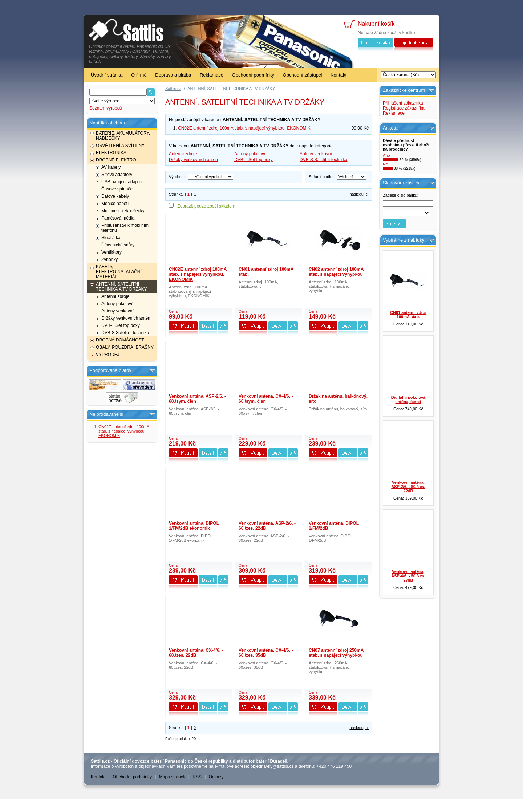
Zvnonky (109, 259)
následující (359, 194)
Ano (386, 155)
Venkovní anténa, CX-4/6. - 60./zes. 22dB (196, 653)
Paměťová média (117, 218)
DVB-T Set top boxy (120, 325)
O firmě (139, 75)
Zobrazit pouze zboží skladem (206, 206)
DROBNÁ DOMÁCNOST (120, 340)
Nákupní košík (376, 24)
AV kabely (111, 167)
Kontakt (338, 75)
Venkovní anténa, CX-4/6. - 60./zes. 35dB (266, 653)
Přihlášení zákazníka (403, 103)
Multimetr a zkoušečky (123, 210)
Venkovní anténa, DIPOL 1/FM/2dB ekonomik (194, 526)
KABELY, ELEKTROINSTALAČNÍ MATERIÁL (119, 271)
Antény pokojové (117, 303)
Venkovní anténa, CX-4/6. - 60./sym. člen (266, 399)
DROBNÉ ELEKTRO (116, 160)
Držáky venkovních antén (125, 318)
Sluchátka (111, 237)
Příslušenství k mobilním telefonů (125, 228)
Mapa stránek (172, 776)
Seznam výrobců (105, 108)
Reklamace (211, 75)
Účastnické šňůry (117, 244)
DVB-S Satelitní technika (125, 332)
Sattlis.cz (173, 88)
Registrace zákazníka (404, 108)
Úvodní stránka (106, 75)
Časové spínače (117, 189)
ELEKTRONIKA (111, 152)
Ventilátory (111, 252)
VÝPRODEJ (107, 354)
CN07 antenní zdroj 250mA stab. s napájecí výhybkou (336, 653)
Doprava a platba (173, 75)
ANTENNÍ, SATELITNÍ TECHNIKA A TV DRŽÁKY (121, 287)
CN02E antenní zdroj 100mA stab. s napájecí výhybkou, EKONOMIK (123, 431)
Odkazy (216, 776)
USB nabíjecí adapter (122, 181)
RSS (197, 776)
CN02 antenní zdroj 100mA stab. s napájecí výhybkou (336, 272)
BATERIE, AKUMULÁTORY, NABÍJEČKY (123, 136)
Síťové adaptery (116, 174)
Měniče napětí (115, 203)
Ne (385, 164)
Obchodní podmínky (253, 75)
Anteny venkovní (117, 311)
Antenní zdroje (115, 296)
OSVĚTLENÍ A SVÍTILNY (120, 145)
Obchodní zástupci (302, 75)
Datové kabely (115, 196)
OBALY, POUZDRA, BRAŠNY (125, 347)
